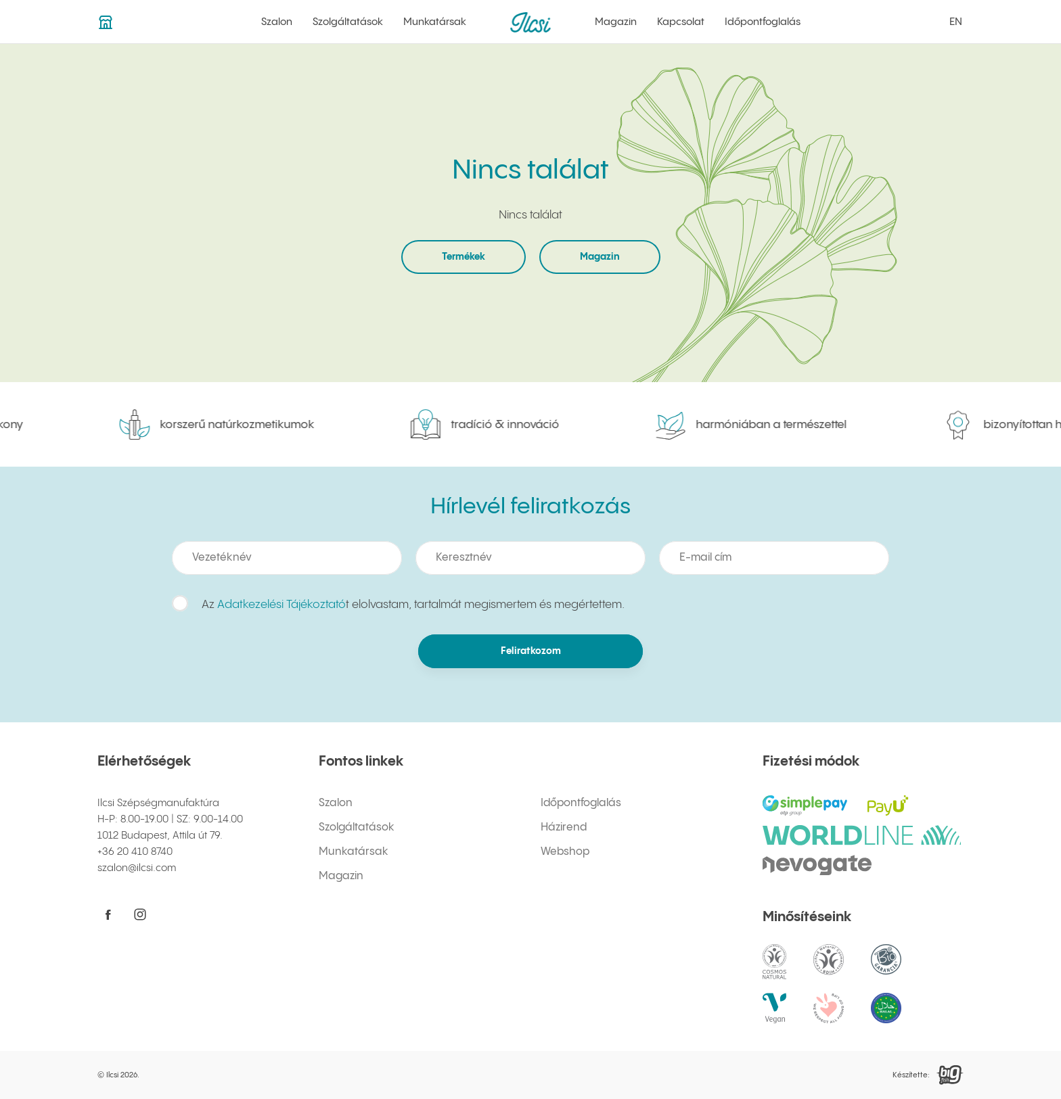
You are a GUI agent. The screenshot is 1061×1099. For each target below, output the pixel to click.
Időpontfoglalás (762, 22)
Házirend (564, 827)
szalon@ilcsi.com (136, 868)
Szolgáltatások (348, 22)
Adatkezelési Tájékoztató (281, 605)
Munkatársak (434, 22)
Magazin (616, 22)
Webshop (565, 852)
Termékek (463, 257)
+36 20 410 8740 (135, 852)
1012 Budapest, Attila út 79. (160, 836)
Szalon (276, 22)
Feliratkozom (530, 651)
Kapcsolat (680, 22)
